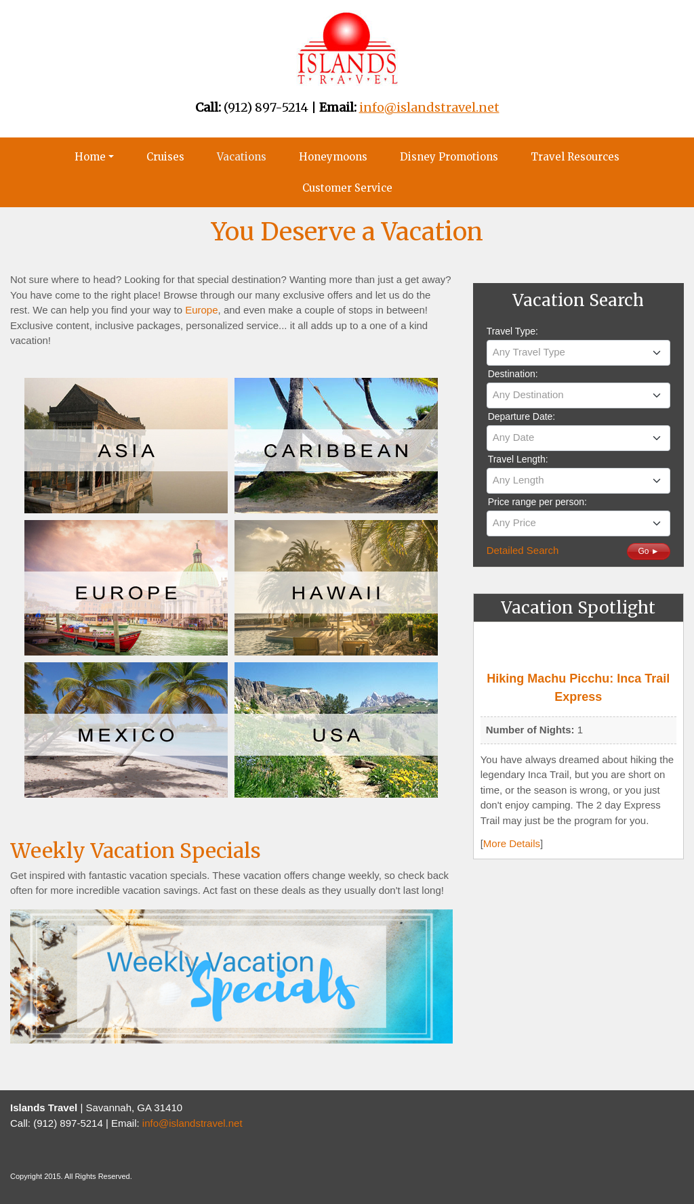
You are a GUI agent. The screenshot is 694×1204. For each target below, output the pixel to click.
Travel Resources (575, 156)
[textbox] (578, 352)
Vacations (241, 156)
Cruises (165, 156)
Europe (201, 310)
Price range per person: (537, 501)
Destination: (513, 373)
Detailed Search (523, 550)
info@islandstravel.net (192, 1123)
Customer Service (347, 187)
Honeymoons (333, 156)
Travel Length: (518, 459)
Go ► (648, 551)
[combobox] (578, 353)
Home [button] (90, 156)
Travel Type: (512, 331)
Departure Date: (522, 416)
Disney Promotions (449, 156)
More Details (511, 843)
